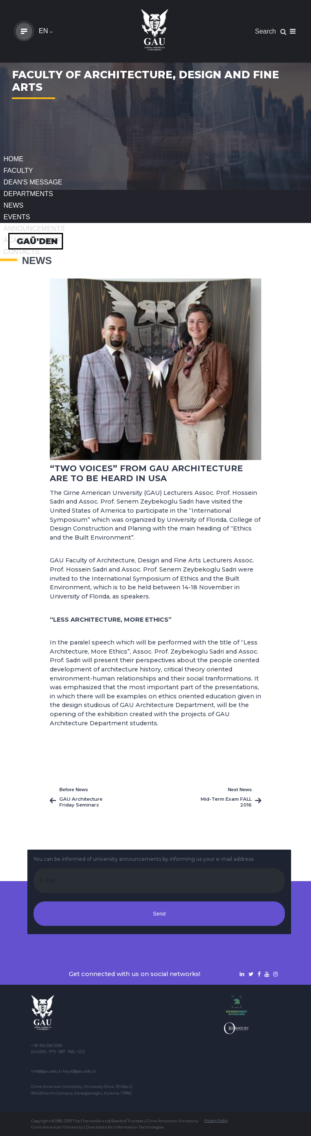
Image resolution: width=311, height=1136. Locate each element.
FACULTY (18, 170)
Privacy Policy (216, 1121)
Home (14, 158)
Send (159, 914)
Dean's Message (33, 182)
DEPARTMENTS (28, 193)
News (14, 205)
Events (17, 216)
